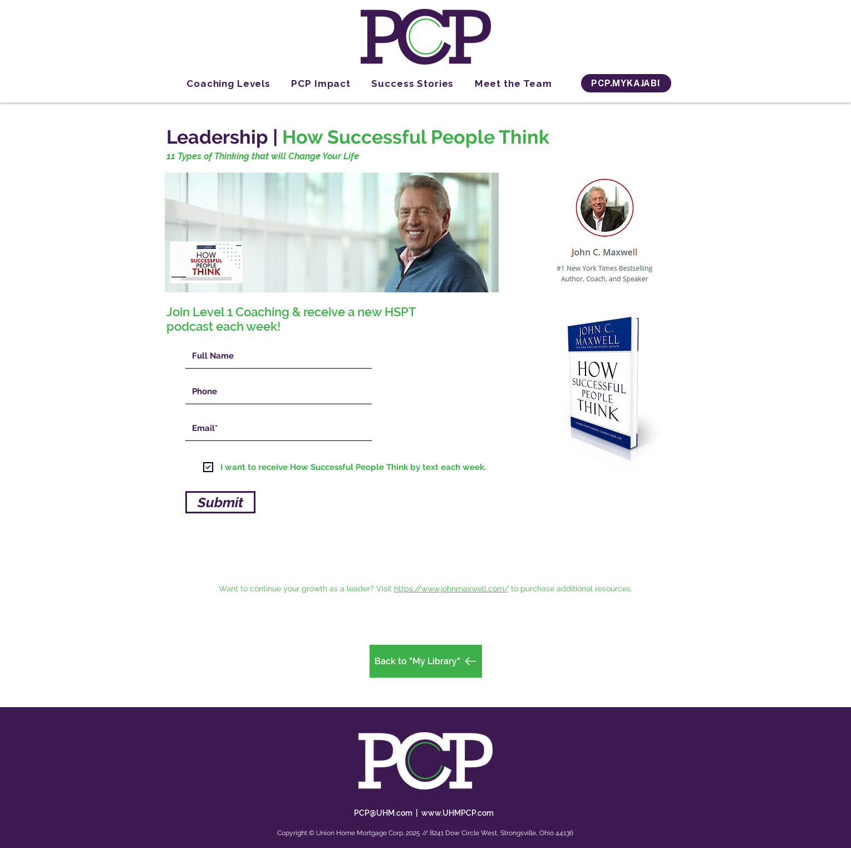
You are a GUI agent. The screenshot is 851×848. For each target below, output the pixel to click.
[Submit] (220, 502)
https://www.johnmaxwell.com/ (451, 588)
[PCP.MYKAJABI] (626, 83)
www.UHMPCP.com (457, 812)
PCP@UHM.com (383, 812)
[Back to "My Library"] (426, 661)
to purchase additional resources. (571, 588)
